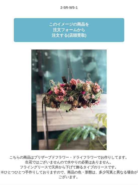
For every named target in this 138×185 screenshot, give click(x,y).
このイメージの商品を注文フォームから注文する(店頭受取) (69, 30)
